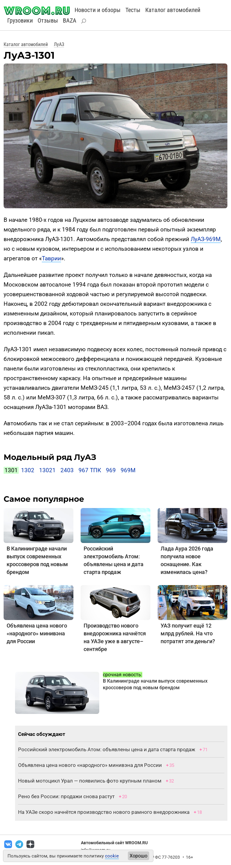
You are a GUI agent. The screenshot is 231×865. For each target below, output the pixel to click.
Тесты (132, 10)
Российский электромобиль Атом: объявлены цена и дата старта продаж (106, 749)
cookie (112, 856)
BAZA (69, 20)
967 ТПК (90, 470)
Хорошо (138, 856)
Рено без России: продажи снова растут (66, 796)
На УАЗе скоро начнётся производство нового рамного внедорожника (103, 812)
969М (128, 470)
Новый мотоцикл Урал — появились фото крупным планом (90, 781)
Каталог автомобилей (172, 10)
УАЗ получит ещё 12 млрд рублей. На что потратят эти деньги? (188, 633)
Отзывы (48, 20)
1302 (27, 470)
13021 (47, 470)
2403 (67, 470)
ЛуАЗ (59, 44)
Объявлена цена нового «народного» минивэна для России (37, 633)
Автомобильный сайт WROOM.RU (114, 842)
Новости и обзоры (98, 10)
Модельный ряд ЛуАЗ (50, 457)
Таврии (51, 258)
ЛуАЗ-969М (206, 239)
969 (111, 470)
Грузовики (20, 20)
